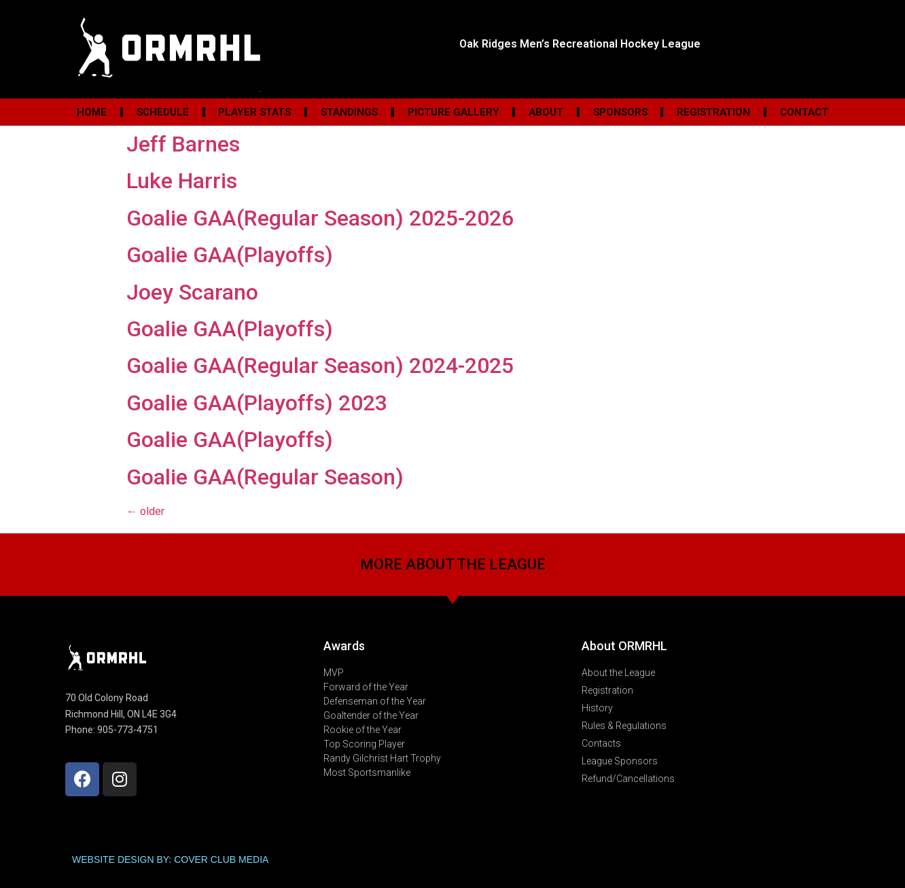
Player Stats (254, 112)
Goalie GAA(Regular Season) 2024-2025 (320, 365)
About (546, 112)
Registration (713, 112)
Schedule (163, 112)
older (145, 511)
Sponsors (620, 112)
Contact (804, 112)
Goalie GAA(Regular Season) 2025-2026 (320, 218)
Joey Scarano (192, 292)
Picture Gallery (453, 112)
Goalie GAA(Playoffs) (229, 255)
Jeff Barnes (183, 144)
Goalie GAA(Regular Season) (265, 477)
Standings (349, 112)
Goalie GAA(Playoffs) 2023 (256, 403)
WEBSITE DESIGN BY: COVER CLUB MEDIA (170, 859)
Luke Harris (181, 181)
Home (92, 112)
